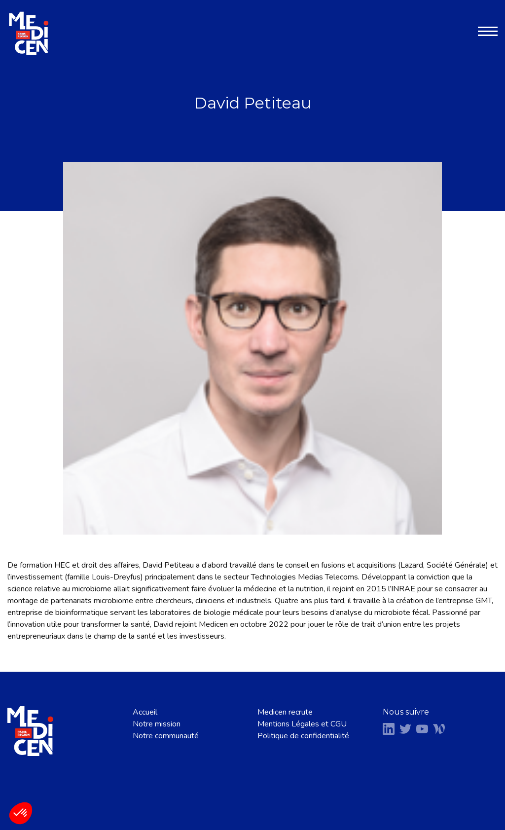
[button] (21, 813)
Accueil (145, 712)
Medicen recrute (285, 712)
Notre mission (156, 724)
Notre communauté (166, 735)
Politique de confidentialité (303, 735)
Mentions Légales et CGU (302, 724)
